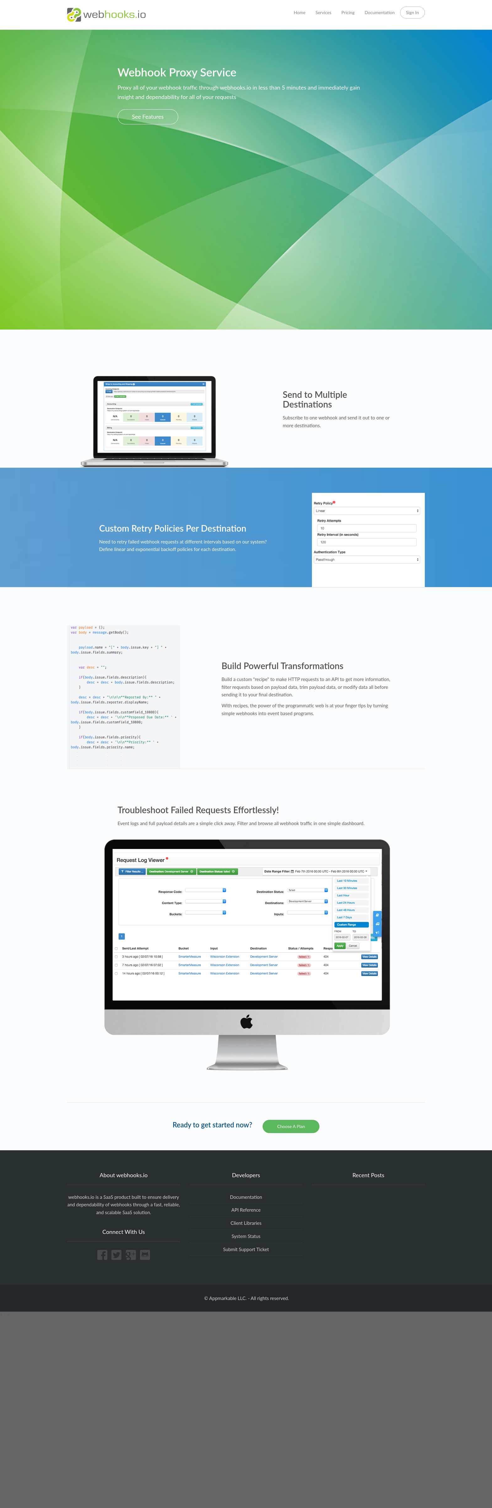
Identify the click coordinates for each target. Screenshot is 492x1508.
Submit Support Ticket (246, 1249)
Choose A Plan (291, 1126)
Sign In (412, 12)
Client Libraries (246, 1223)
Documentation (380, 12)
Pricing (348, 12)
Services (323, 12)
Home (299, 12)
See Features (148, 116)
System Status (246, 1236)
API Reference (245, 1210)
